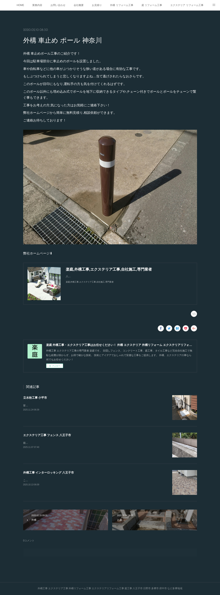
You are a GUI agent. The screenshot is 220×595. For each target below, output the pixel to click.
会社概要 (79, 5)
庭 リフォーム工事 (152, 5)
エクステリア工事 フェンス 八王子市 (47, 435)
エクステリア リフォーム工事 (186, 5)
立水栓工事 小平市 (35, 397)
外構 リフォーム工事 (121, 5)
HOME (20, 5)
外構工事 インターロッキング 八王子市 (48, 472)
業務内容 (37, 5)
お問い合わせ (57, 5)
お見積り (97, 5)
